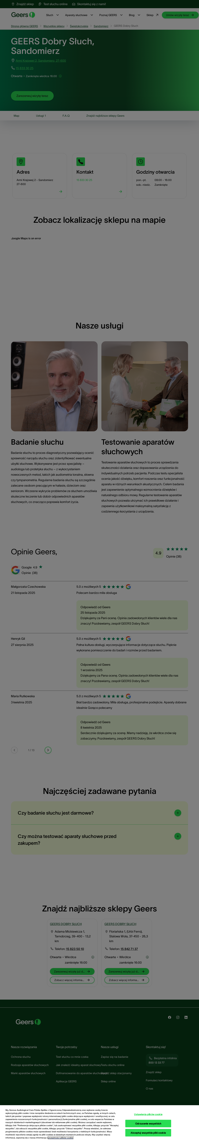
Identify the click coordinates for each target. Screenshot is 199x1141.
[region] (99, 1123)
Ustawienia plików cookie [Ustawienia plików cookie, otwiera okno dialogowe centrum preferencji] (148, 1114)
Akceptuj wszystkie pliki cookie (148, 1132)
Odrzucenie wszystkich (148, 1123)
